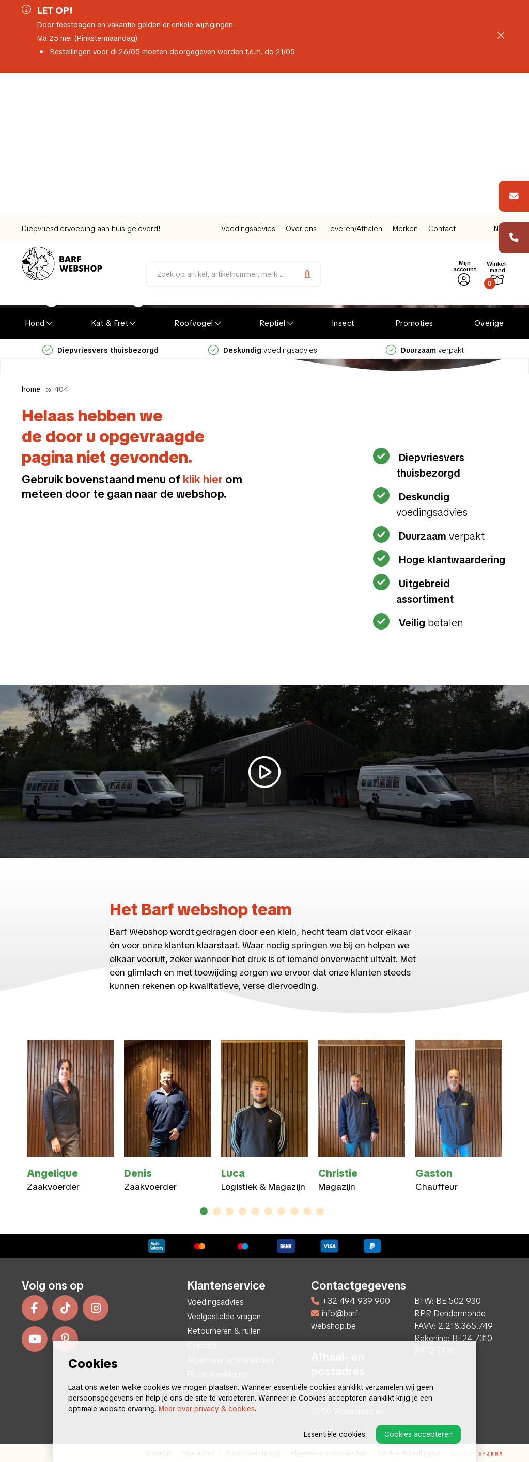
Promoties (414, 179)
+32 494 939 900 (350, 1301)
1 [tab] (204, 1211)
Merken (405, 84)
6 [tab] (268, 1211)
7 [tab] (281, 1211)
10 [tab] (320, 1211)
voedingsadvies (262, 205)
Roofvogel (193, 179)
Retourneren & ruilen (224, 1331)
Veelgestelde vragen (224, 1316)
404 (61, 389)
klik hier (203, 479)
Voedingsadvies (248, 84)
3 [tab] (229, 1211)
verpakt (425, 205)
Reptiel (272, 179)
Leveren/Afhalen (354, 84)
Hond (35, 179)
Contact (442, 84)
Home (31, 389)
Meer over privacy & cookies (207, 1408)
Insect (343, 179)
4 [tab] (242, 1211)
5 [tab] (255, 1211)
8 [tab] (294, 1211)
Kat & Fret (110, 179)
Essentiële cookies (334, 1434)
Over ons (301, 84)
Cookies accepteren (418, 1434)
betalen (429, 623)
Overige (489, 179)
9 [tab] (307, 1211)
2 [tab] (217, 1211)
